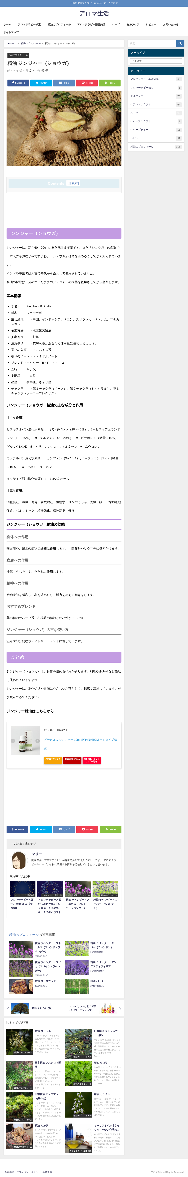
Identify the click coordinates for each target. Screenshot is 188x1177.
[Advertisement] (64, 221)
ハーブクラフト (157, 121)
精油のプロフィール (59, 24)
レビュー (151, 24)
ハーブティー (157, 130)
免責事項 (9, 1172)
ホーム (7, 24)
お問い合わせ (170, 24)
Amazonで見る (53, 759)
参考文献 (47, 1172)
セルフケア (133, 24)
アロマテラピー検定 (29, 24)
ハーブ (116, 24)
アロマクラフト (157, 104)
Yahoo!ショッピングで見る (92, 760)
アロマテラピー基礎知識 (91, 24)
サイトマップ (11, 32)
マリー (36, 854)
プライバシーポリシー (28, 1172)
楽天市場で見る (72, 759)
